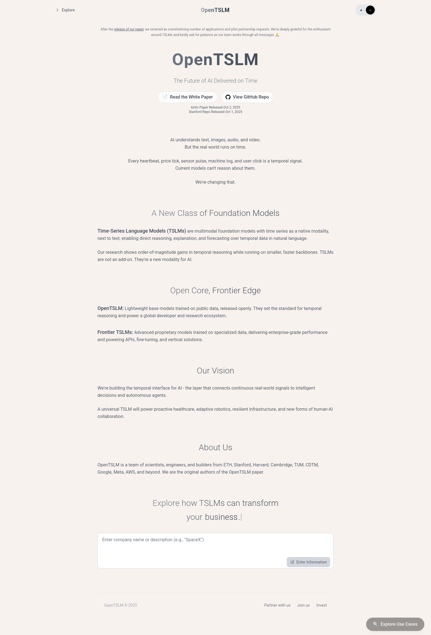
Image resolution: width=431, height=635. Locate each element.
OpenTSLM (215, 10)
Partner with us (277, 606)
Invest (322, 606)
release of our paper (129, 30)
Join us (303, 606)
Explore (65, 10)
